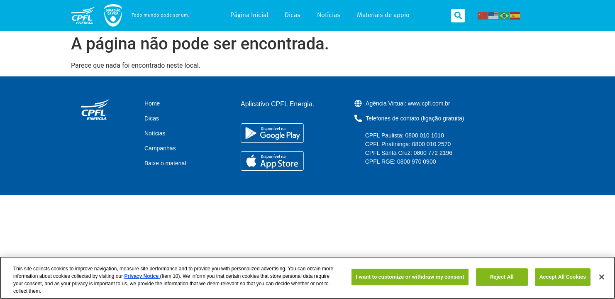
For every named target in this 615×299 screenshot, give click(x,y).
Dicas (292, 15)
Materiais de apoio (383, 15)
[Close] (602, 277)
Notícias (328, 15)
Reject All (502, 277)
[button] (458, 15)
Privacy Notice (142, 276)
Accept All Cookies (562, 277)
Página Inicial (249, 15)
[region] (307, 278)
